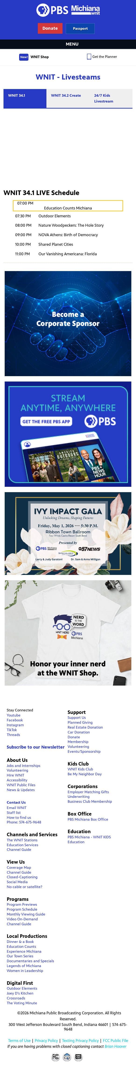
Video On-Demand (22, 919)
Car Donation (79, 732)
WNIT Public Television (68, 20)
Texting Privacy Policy (80, 1040)
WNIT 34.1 (16, 95)
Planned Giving (80, 722)
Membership (78, 742)
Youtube (14, 715)
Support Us (77, 717)
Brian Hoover (115, 1046)
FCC (55, 1056)
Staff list (14, 812)
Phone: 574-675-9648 (24, 822)
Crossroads (16, 998)
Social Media (17, 882)
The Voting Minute (22, 1003)
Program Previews (22, 904)
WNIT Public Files (21, 785)
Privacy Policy (46, 1040)
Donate (74, 737)
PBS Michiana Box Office (88, 819)
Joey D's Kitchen (20, 993)
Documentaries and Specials (30, 961)
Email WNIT (16, 808)
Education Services (22, 845)
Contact (67, 1056)
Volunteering (17, 770)
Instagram (15, 725)
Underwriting (79, 796)
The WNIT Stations (22, 840)
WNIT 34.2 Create (66, 95)
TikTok (12, 730)
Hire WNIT (15, 775)
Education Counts (21, 946)
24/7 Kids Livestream (103, 98)
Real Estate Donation (85, 727)
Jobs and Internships (23, 765)
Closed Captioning (78, 1056)
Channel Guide (19, 849)
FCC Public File (115, 1040)
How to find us (19, 817)
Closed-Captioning (22, 877)
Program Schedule (22, 909)
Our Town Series (20, 956)
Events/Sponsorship (84, 751)
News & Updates (21, 790)
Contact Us (16, 802)
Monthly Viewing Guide (26, 914)
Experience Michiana (24, 951)
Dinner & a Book (20, 941)
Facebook (15, 720)
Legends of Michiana (24, 966)
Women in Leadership (25, 970)
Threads (13, 735)
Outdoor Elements (22, 988)
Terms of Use (19, 1040)
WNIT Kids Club (80, 769)
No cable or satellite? (24, 887)
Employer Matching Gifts (88, 792)
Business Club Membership (90, 801)
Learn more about (80, 28)
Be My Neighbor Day (85, 774)
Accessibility (17, 780)
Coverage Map (19, 867)
